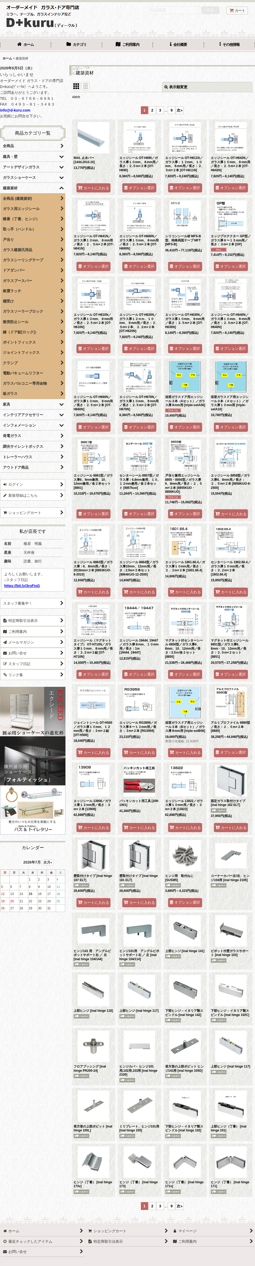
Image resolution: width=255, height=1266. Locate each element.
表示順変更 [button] (175, 87)
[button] (229, 45)
